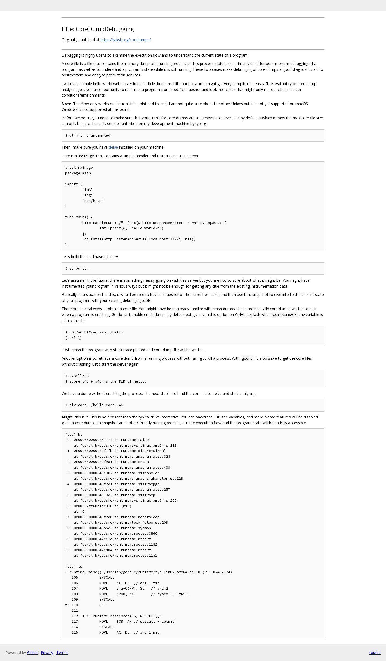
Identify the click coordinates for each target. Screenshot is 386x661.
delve (113, 147)
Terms (62, 652)
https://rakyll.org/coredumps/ (126, 39)
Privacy (47, 652)
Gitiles (32, 652)
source (375, 652)
